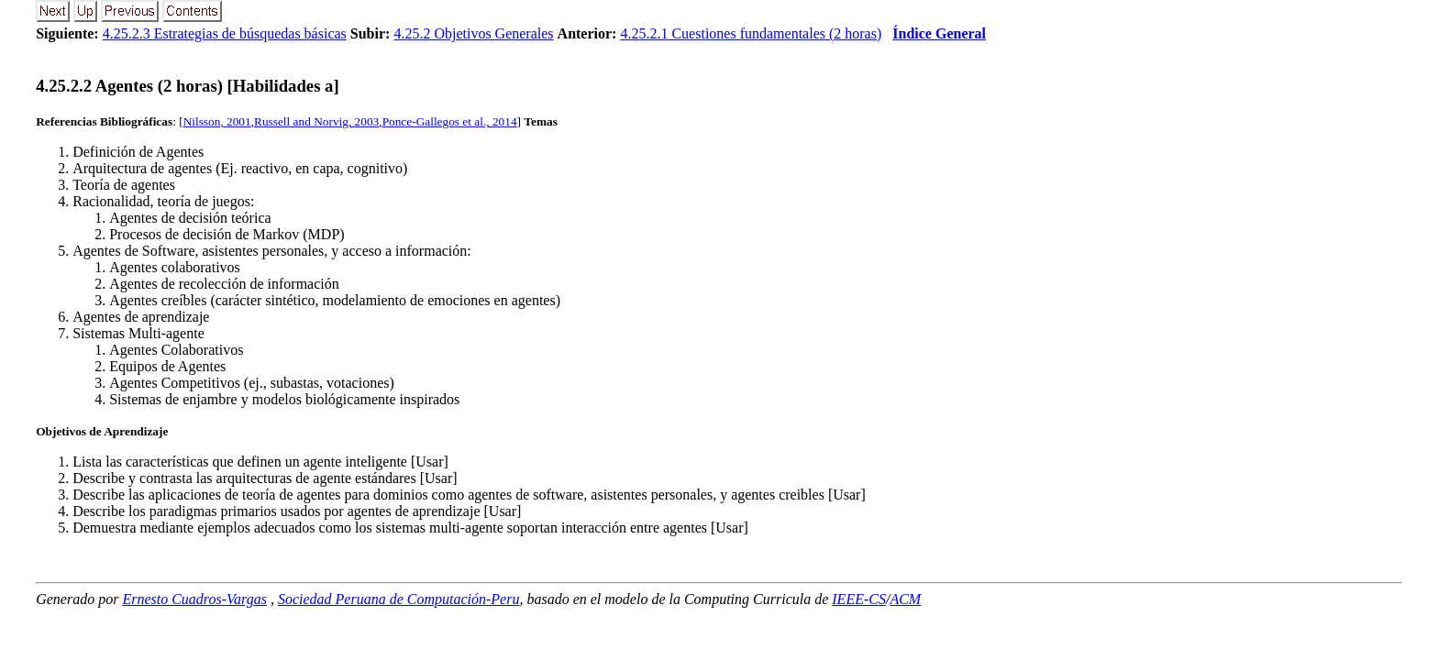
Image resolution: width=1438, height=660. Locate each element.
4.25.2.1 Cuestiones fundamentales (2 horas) (750, 33)
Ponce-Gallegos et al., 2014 (449, 121)
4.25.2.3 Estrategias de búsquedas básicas (225, 33)
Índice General (939, 33)
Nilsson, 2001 (217, 121)
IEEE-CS (859, 599)
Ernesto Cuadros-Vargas (194, 599)
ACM (905, 599)
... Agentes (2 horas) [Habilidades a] (187, 85)
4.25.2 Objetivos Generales (473, 33)
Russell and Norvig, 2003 (316, 121)
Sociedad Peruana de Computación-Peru (399, 599)
